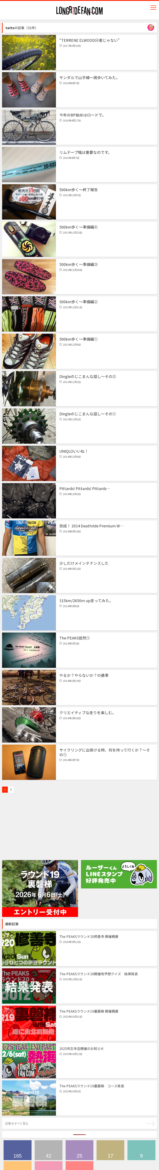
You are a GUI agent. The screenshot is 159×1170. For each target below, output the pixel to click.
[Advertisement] (33, 832)
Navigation (153, 7)
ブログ (48, 1150)
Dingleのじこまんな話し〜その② (87, 376)
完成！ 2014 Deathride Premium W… (91, 525)
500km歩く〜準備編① (78, 339)
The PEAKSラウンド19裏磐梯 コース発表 (91, 1085)
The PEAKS (17, 1150)
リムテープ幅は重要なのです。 (85, 152)
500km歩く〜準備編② (78, 301)
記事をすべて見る (16, 1123)
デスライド (79, 1150)
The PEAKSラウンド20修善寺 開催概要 (88, 936)
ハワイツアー (141, 1150)
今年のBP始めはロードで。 (82, 115)
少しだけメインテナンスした (84, 563)
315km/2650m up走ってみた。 (86, 600)
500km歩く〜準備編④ (78, 227)
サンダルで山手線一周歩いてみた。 (89, 77)
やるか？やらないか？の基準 (84, 675)
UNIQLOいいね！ (73, 451)
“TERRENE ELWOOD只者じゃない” (89, 40)
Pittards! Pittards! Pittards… (84, 488)
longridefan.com (79, 11)
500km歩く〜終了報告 (78, 189)
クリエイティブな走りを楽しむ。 (87, 712)
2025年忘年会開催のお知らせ (81, 1048)
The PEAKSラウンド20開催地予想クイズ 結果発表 (98, 973)
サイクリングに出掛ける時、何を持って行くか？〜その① (104, 752)
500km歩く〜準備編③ (78, 264)
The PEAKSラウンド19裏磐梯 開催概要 (88, 1011)
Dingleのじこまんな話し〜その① (87, 413)
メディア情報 (110, 1150)
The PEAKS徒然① (74, 638)
